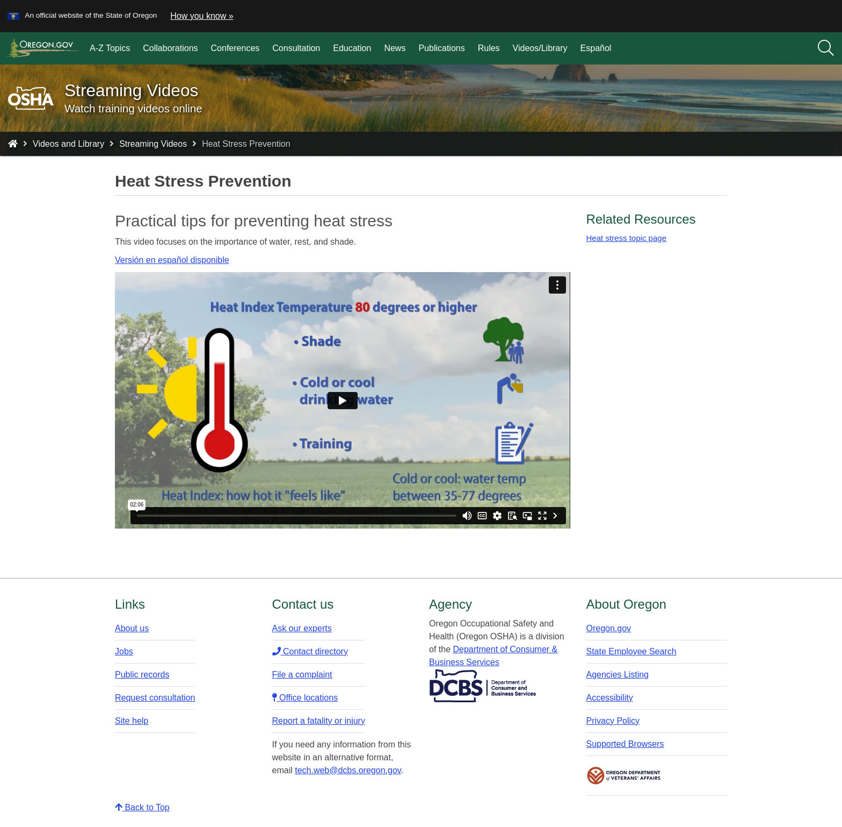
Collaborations (170, 48)
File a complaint (302, 674)
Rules (489, 48)
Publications (441, 48)
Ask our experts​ (302, 628)
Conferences (235, 48)
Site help (131, 720)
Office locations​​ (305, 697)
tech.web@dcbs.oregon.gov (348, 770)
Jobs (124, 651)
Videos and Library (68, 143)
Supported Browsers (625, 743)
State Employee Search (631, 651)
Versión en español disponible (172, 260)
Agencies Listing (617, 674)
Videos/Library (540, 48)
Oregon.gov (609, 628)
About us (132, 628)
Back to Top (142, 807)
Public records (142, 674)
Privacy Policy (613, 720)
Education (352, 48)
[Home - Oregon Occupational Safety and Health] (13, 143)
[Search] (826, 48)
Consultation (296, 48)
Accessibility (609, 697)
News (394, 48)
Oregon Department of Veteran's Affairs (624, 775)
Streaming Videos (153, 143)
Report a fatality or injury (318, 720)
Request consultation (155, 697)
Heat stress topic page (626, 238)
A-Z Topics (110, 48)
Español (596, 48)
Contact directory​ (310, 651)
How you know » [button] (201, 15)
